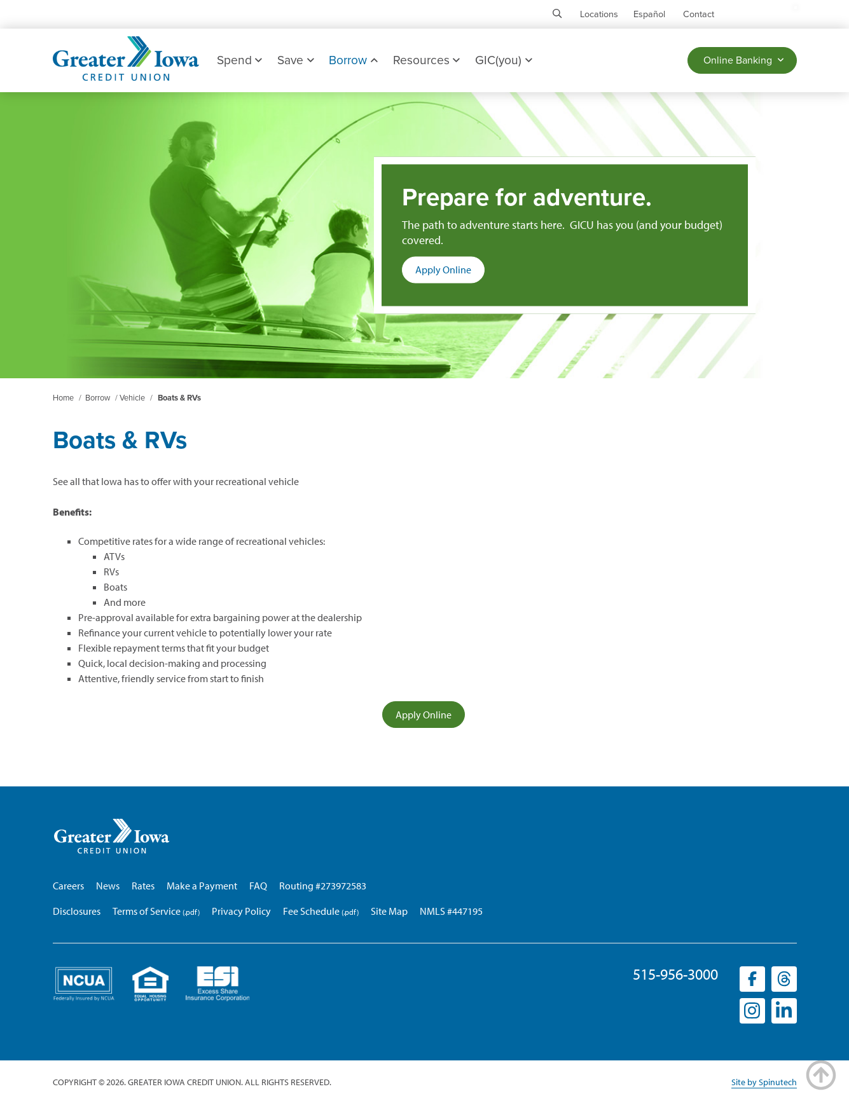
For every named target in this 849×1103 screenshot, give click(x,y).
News (108, 885)
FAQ (258, 885)
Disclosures (76, 911)
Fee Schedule (311, 911)
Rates (143, 885)
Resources (426, 60)
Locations (599, 14)
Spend (239, 60)
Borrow (353, 60)
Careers (68, 885)
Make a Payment (202, 885)
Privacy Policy (241, 911)
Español (649, 14)
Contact (698, 14)
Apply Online (450, 273)
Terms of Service (147, 911)
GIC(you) (503, 60)
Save (295, 60)
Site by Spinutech (764, 1082)
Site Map (389, 911)
